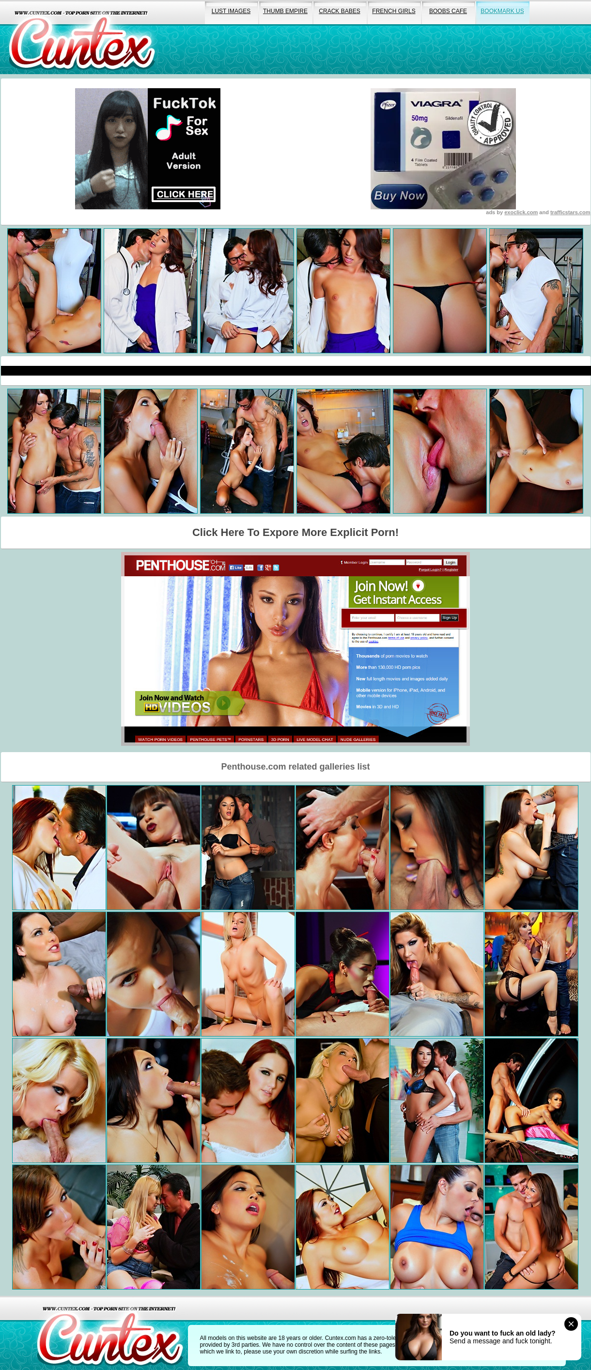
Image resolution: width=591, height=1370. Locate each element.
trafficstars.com (570, 212)
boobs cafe (448, 11)
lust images (231, 11)
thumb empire (285, 11)
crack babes (339, 11)
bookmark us (502, 11)
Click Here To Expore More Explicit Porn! (295, 532)
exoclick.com (521, 212)
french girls (393, 11)
